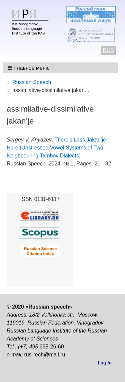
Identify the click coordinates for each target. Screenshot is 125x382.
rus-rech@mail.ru (44, 354)
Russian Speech (31, 82)
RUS (108, 50)
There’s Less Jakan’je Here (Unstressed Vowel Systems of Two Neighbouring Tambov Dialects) (56, 147)
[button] (29, 67)
